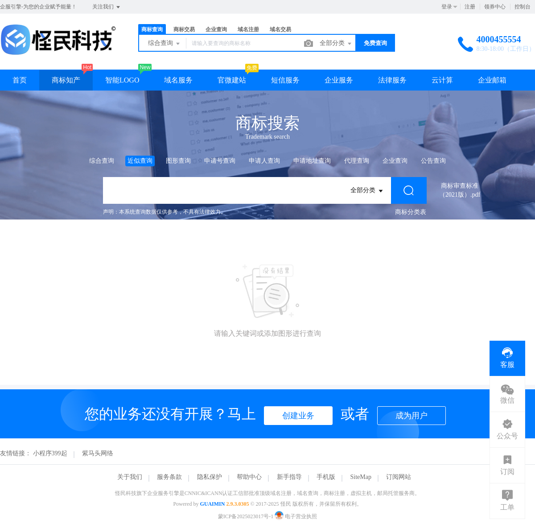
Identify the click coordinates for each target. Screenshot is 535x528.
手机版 (326, 477)
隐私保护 (209, 477)
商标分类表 (410, 212)
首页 (19, 80)
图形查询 (178, 160)
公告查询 (433, 160)
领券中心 (495, 7)
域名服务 (178, 80)
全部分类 (336, 43)
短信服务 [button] (285, 80)
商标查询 (152, 29)
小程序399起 (50, 453)
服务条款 (169, 477)
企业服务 (339, 80)
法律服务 (392, 80)
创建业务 (298, 415)
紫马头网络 (97, 453)
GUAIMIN (212, 504)
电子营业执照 (296, 516)
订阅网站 (398, 477)
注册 (470, 7)
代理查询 (356, 160)
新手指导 (289, 477)
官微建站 (232, 80)
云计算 (442, 80)
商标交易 (184, 29)
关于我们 (129, 477)
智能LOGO (122, 80)
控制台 (522, 7)
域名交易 (280, 29)
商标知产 (66, 80)
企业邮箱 (492, 80)
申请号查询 (219, 160)
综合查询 (164, 43)
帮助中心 (249, 477)
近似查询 (140, 160)
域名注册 (248, 29)
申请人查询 (264, 160)
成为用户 (411, 415)
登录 (446, 7)
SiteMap (360, 477)
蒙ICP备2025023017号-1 (246, 516)
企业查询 (216, 29)
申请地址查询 (312, 160)
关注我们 (106, 7)
